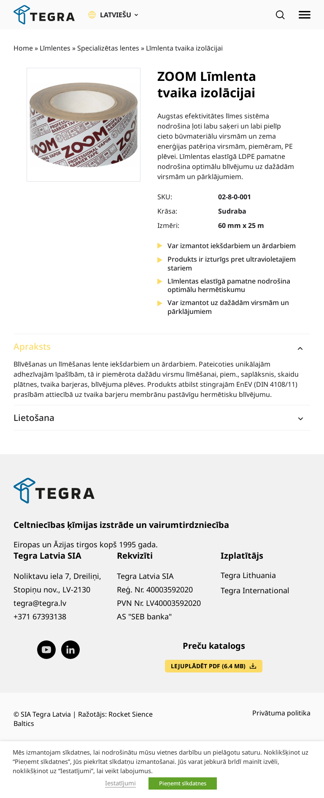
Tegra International (255, 590)
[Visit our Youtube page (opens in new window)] (46, 649)
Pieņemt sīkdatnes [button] (182, 783)
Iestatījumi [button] (120, 783)
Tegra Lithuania (248, 575)
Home (23, 48)
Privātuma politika (281, 713)
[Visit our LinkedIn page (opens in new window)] (70, 649)
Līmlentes (55, 48)
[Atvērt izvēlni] (304, 14)
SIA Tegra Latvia (46, 714)
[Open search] (280, 15)
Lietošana (34, 417)
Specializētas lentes (108, 48)
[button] (113, 15)
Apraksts (32, 346)
